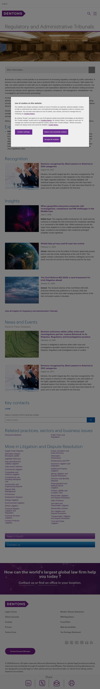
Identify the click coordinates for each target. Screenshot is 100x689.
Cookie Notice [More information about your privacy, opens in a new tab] (53, 125)
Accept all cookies (52, 139)
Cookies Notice (29, 113)
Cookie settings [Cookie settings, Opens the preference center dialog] (24, 132)
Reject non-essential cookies (55, 132)
